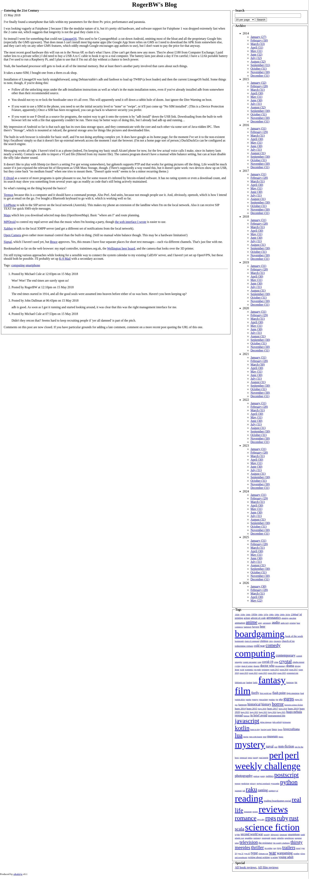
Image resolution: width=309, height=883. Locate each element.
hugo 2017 (272, 708)
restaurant (248, 812)
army (260, 623)
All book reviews (245, 867)
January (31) (258, 128)
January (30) (258, 586)
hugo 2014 (240, 708)
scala (239, 828)
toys (279, 848)
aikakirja (285, 618)
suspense (298, 838)
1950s (254, 614)
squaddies (248, 838)
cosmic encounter (250, 662)
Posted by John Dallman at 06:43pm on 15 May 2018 (45, 300)
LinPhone (10, 205)
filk (296, 682)
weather (296, 853)
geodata (272, 699)
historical (254, 704)
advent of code (258, 617)
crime (276, 662)
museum (272, 736)
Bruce (53, 241)
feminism (290, 682)
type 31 (241, 853)
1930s (242, 615)
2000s (282, 615)
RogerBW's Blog (154, 4)
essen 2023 (262, 673)
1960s (260, 615)
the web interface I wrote (130, 221)
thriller (257, 847)
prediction (245, 783)
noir (275, 747)
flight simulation (292, 693)
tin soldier (268, 848)
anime (251, 622)
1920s (237, 615)
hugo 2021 (245, 712)
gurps (289, 698)
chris (271, 641)
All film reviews (268, 867)
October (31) (259, 68)
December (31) (260, 75)
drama (290, 665)
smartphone (32, 265)
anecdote (292, 618)
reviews (273, 809)
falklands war (240, 682)
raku (251, 789)
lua (239, 735)
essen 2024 (272, 673)
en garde (257, 670)
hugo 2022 (254, 712)
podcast (256, 776)
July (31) (256, 103)
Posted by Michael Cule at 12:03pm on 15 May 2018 (45, 274)
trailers (288, 847)
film (243, 691)
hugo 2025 (281, 712)
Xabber (8, 228)
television (249, 842)
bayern (255, 626)
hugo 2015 (251, 708)
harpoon (242, 704)
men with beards (255, 737)
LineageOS (70, 38)
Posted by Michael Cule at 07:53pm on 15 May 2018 (45, 313)
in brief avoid (258, 715)
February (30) (259, 40)
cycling (238, 666)
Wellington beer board (121, 248)
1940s (248, 615)
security (267, 834)
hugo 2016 (262, 709)
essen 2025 (281, 673)
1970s (266, 615)
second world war (252, 834)
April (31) (257, 47)
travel (298, 848)
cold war (259, 645)
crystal (285, 661)
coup (259, 662)
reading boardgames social (277, 800)
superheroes (289, 838)
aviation (292, 623)
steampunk (266, 838)
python (289, 782)
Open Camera (12, 235)
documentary (280, 666)
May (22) (256, 600)
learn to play (255, 729)
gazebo (248, 699)
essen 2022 (253, 673)
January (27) (258, 37)
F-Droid (9, 178)
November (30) (260, 72)
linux (274, 729)
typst (254, 853)
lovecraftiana (291, 729)
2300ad (294, 614)
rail (244, 791)
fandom (249, 682)
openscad (243, 758)
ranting (263, 790)
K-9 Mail (65, 258)
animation (240, 622)
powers (238, 783)
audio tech (285, 623)
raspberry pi (273, 791)
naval (270, 746)
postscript (286, 774)
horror (278, 703)
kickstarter (287, 722)
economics (249, 670)
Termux (9, 194)
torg (274, 848)
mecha (245, 737)
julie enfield (277, 722)
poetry (262, 776)
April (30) (257, 93)
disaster (257, 666)
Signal (8, 241)
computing (17, 265)
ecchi (242, 670)
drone (237, 670)
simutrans (283, 834)
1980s (271, 615)
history (266, 704)
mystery (250, 744)
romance (245, 818)
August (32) (258, 61)
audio (276, 622)
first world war (265, 693)
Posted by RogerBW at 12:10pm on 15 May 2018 (43, 287)
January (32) (258, 82)
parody (255, 758)
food (302, 693)
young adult (285, 857)
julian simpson (266, 722)
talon (237, 843)
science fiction (272, 827)
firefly (255, 693)
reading (249, 798)
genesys (255, 699)
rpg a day (261, 819)
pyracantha (275, 783)
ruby (282, 818)
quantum (238, 791)
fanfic (255, 682)
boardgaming (260, 634)
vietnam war (263, 853)
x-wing (274, 857)
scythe (237, 834)
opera (250, 758)
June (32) (256, 54)
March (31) (258, 89)
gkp (281, 699)
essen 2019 (244, 673)
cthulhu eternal (298, 662)
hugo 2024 (272, 712)
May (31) (256, 51)
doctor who (267, 665)
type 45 (247, 853)
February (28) (259, 86)
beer (262, 626)
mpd (264, 737)
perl (276, 755)
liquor (280, 729)
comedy (273, 645)
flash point (279, 693)
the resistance (265, 842)
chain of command (252, 641)
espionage (265, 670)
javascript (247, 720)
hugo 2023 (263, 712)
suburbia (280, 838)
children (264, 641)
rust (294, 818)
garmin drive (240, 699)
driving (298, 666)
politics (270, 776)
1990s (277, 615)
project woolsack (263, 783)
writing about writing (259, 857)
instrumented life (276, 715)
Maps (7, 215)
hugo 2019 (293, 708)
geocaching (263, 699)
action (247, 617)
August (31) (258, 153)
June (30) (256, 100)
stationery (257, 838)
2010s (287, 615)
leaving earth (266, 729)
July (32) (256, 58)
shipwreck (275, 834)
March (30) (258, 364)
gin (277, 699)
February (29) (259, 132)
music (281, 737)
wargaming (285, 853)
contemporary (285, 655)
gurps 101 (299, 699)
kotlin (242, 728)
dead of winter (247, 666)
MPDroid (9, 221)
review (255, 812)
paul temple (263, 758)
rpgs (270, 818)
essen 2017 (293, 670)
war (272, 852)
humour (246, 716)
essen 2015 (274, 670)
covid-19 (267, 661)
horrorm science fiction (294, 705)
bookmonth (239, 641)
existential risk (292, 673)
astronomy (267, 623)
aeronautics (273, 617)
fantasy (272, 680)
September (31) (260, 65)
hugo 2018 (283, 709)
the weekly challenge (281, 843)
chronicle (277, 641)
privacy (253, 783)
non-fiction (286, 746)
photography (244, 776)
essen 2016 (284, 670)
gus (236, 705)
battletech (247, 627)
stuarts (273, 838)
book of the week (294, 636)
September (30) (260, 111)
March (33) (258, 44)
